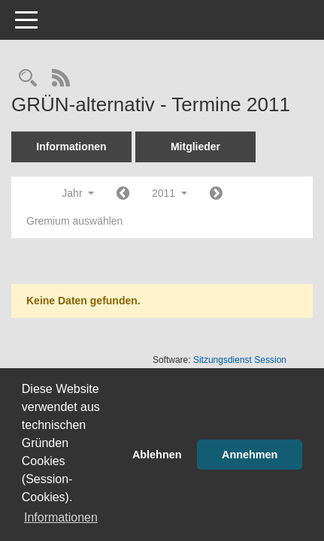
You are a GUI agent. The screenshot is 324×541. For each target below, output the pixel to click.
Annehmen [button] (249, 455)
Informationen (71, 147)
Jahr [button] (78, 193)
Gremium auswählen (74, 221)
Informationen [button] (61, 517)
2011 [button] (169, 193)
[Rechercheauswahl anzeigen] (27, 79)
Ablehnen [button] (157, 455)
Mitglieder (195, 147)
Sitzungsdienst (239, 360)
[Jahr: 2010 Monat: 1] (123, 194)
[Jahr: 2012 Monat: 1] (216, 194)
